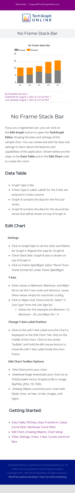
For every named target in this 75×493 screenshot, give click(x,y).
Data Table (18, 422)
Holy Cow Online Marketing (52, 476)
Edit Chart (18, 432)
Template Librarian (17, 93)
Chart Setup (55, 432)
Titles (15, 437)
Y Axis (43, 437)
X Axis (35, 437)
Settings (25, 437)
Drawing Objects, (37, 432)
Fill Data (32, 422)
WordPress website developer (23, 476)
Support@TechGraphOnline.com (44, 4)
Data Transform (48, 422)
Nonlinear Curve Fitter (42, 427)
